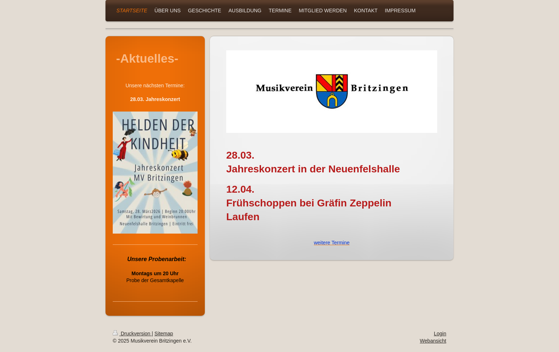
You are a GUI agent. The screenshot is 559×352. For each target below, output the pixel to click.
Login (440, 333)
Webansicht (433, 341)
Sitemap (163, 333)
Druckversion (132, 333)
